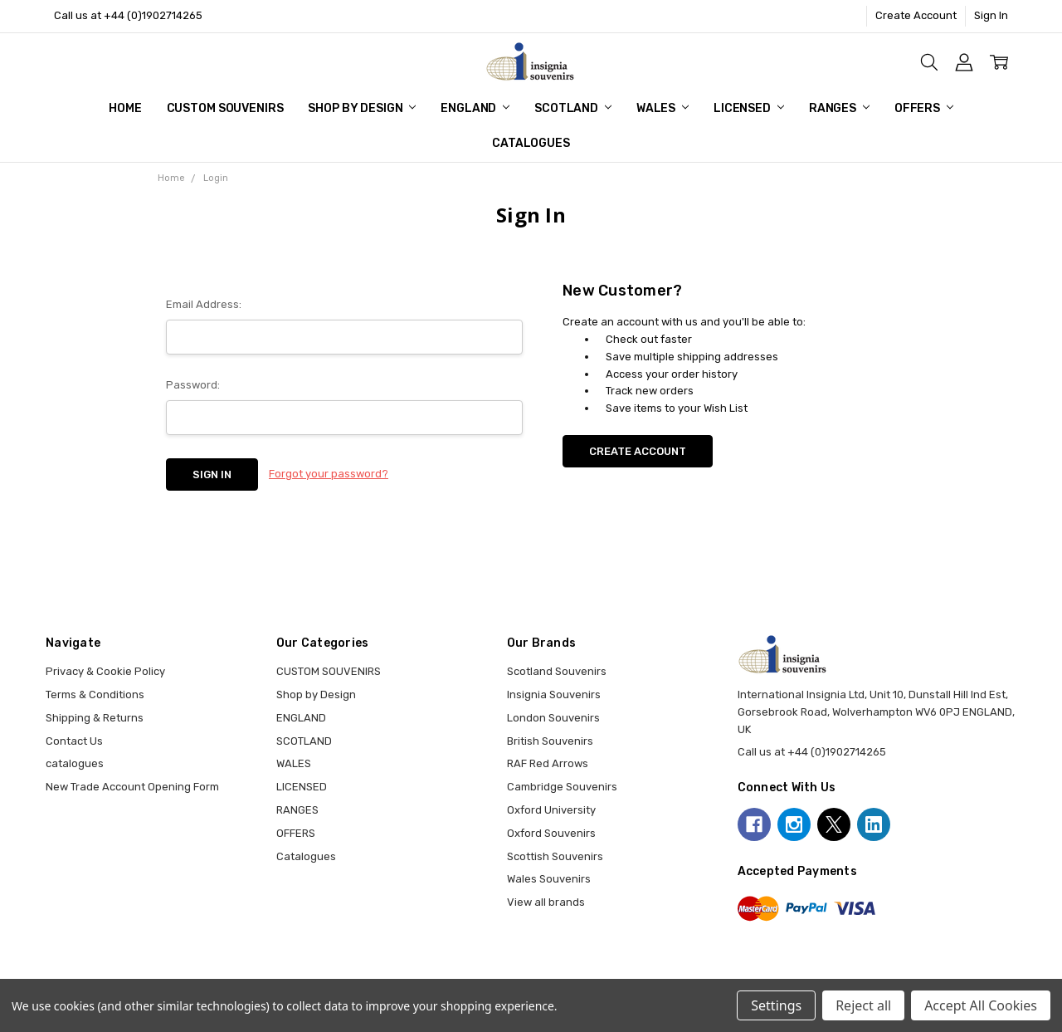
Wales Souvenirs (549, 879)
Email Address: (203, 304)
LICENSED (749, 108)
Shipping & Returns (95, 718)
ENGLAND (475, 108)
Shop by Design (362, 108)
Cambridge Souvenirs (562, 786)
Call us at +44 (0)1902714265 (128, 15)
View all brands (546, 902)
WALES (662, 108)
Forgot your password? (328, 473)
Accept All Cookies (980, 1005)
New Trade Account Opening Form (132, 786)
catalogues (75, 763)
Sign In (991, 15)
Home (125, 108)
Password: (193, 385)
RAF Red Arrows (547, 763)
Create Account (916, 15)
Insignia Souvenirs (554, 694)
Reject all (863, 1005)
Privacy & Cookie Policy (105, 671)
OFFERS (923, 108)
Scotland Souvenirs (557, 671)
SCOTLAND (572, 108)
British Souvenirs (550, 741)
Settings (776, 1005)
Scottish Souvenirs (555, 856)
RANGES (839, 108)
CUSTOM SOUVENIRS (225, 108)
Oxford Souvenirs (551, 833)
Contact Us (74, 741)
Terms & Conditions (95, 694)
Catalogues (531, 143)
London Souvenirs (553, 718)
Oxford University (551, 810)
